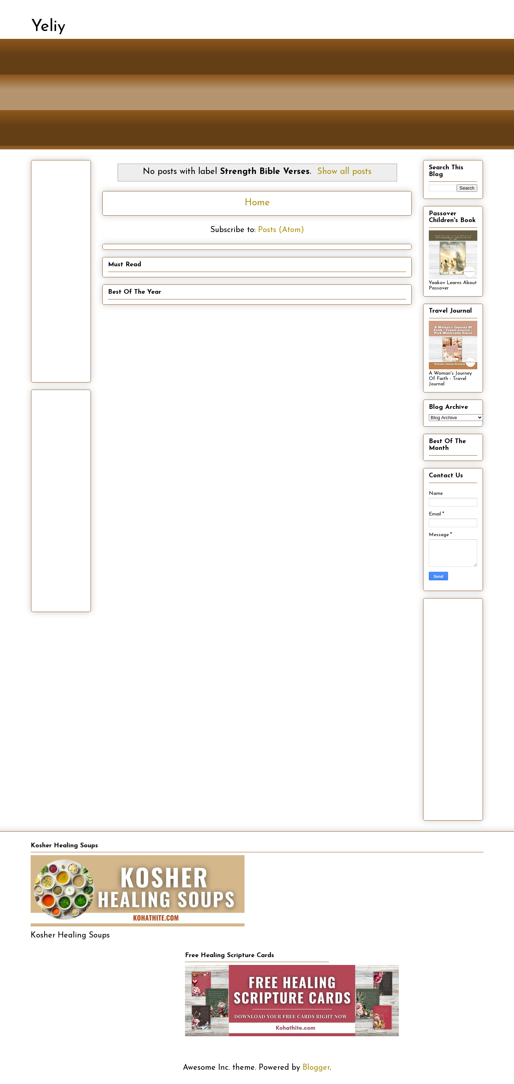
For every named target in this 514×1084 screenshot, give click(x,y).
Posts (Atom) (281, 230)
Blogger (316, 1068)
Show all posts (344, 172)
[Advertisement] (245, 99)
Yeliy (48, 27)
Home (257, 203)
